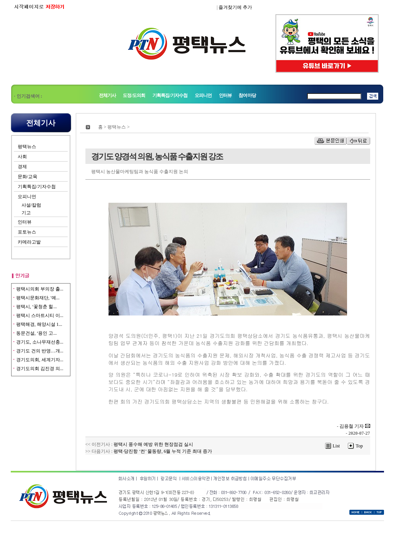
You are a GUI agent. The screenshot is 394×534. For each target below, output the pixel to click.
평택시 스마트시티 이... (39, 315)
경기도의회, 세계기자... (39, 359)
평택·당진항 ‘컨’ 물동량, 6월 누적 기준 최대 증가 (163, 451)
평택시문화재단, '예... (38, 297)
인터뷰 (225, 95)
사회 (22, 156)
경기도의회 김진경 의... (39, 368)
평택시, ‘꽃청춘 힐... (36, 306)
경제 (22, 166)
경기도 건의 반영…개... (39, 351)
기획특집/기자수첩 (170, 95)
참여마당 (247, 95)
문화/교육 (27, 176)
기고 (26, 212)
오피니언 (203, 95)
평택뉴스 (27, 146)
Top (359, 446)
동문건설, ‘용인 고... (36, 333)
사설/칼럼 (31, 205)
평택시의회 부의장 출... (39, 289)
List (336, 446)
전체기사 (107, 95)
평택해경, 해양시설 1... (39, 324)
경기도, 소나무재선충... (39, 342)
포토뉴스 (27, 232)
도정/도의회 (134, 95)
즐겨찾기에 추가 (235, 7)
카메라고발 (29, 242)
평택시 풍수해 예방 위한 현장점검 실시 (153, 444)
